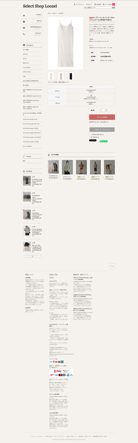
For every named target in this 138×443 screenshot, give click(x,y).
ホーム (33, 436)
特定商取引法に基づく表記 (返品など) (99, 122)
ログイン (90, 4)
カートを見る (110, 4)
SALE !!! (54, 13)
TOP (49, 13)
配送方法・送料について (85, 436)
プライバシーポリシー (59, 436)
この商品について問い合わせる (102, 129)
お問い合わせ (48, 436)
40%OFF (61, 13)
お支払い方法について (72, 436)
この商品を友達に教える (97, 134)
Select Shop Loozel (40, 6)
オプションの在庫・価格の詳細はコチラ (58, 82)
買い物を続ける (95, 137)
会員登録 (98, 4)
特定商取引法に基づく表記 (100, 436)
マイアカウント (80, 4)
